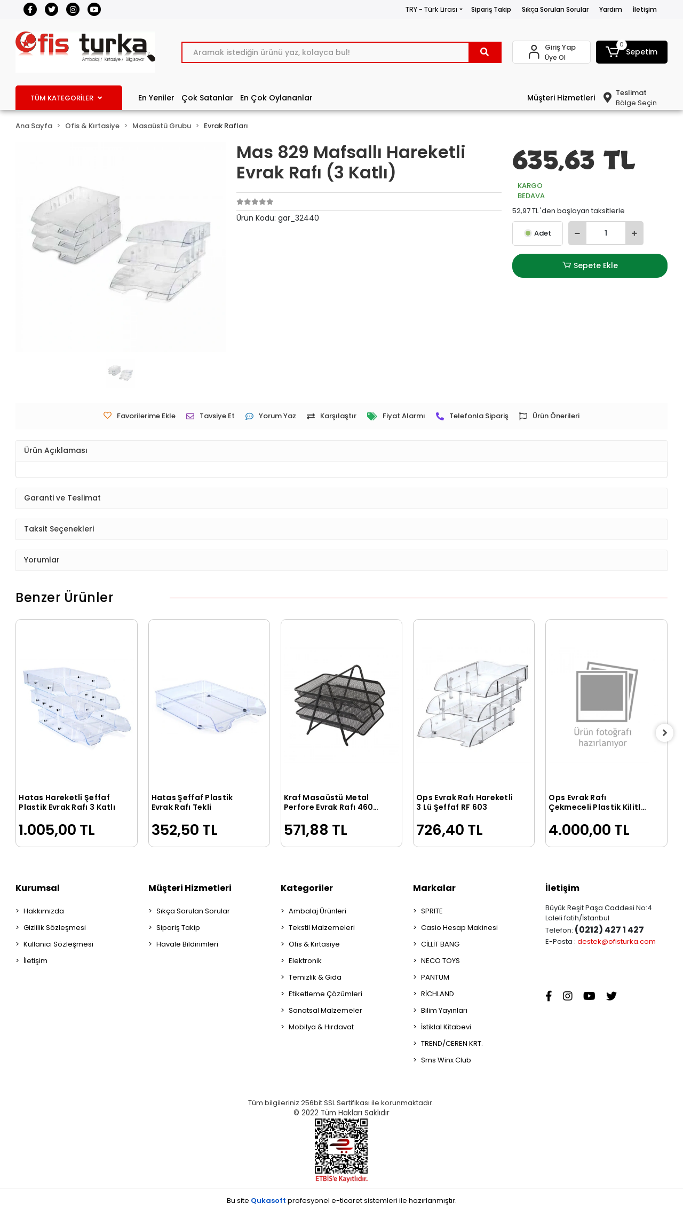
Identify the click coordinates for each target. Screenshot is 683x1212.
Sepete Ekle (590, 265)
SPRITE (432, 911)
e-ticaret (346, 1200)
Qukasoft (268, 1200)
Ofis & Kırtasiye (314, 944)
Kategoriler (307, 888)
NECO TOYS (440, 961)
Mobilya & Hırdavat (321, 1027)
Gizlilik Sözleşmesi (54, 927)
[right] (667, 733)
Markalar (434, 888)
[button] (632, 52)
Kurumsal (37, 888)
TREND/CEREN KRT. (452, 1043)
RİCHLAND (437, 994)
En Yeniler (156, 97)
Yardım (610, 9)
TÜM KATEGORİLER (66, 98)
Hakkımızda (43, 911)
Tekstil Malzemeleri (322, 927)
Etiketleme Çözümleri (325, 994)
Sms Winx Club (446, 1060)
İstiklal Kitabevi (446, 1027)
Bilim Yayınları (444, 1010)
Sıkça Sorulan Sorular (555, 9)
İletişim (645, 9)
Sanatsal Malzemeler (325, 1010)
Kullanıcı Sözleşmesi (58, 944)
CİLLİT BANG (440, 944)
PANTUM (435, 977)
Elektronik (305, 961)
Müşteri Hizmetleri (561, 97)
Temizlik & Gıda (315, 977)
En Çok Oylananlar (276, 97)
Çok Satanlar (207, 97)
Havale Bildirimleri (187, 944)
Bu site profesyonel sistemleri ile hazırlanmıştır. (342, 1200)
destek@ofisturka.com (616, 941)
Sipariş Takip (491, 9)
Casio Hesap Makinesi (459, 927)
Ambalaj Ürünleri (317, 911)
